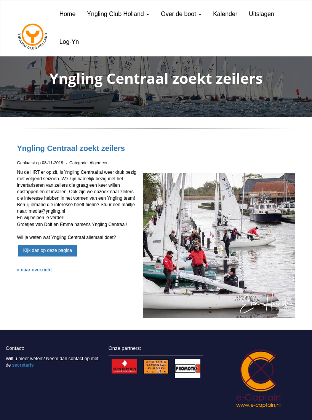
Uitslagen (261, 14)
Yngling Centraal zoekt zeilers (71, 148)
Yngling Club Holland (118, 14)
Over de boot (181, 14)
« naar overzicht (34, 270)
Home (67, 14)
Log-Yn (69, 41)
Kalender (225, 14)
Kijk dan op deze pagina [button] (47, 250)
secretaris (23, 365)
